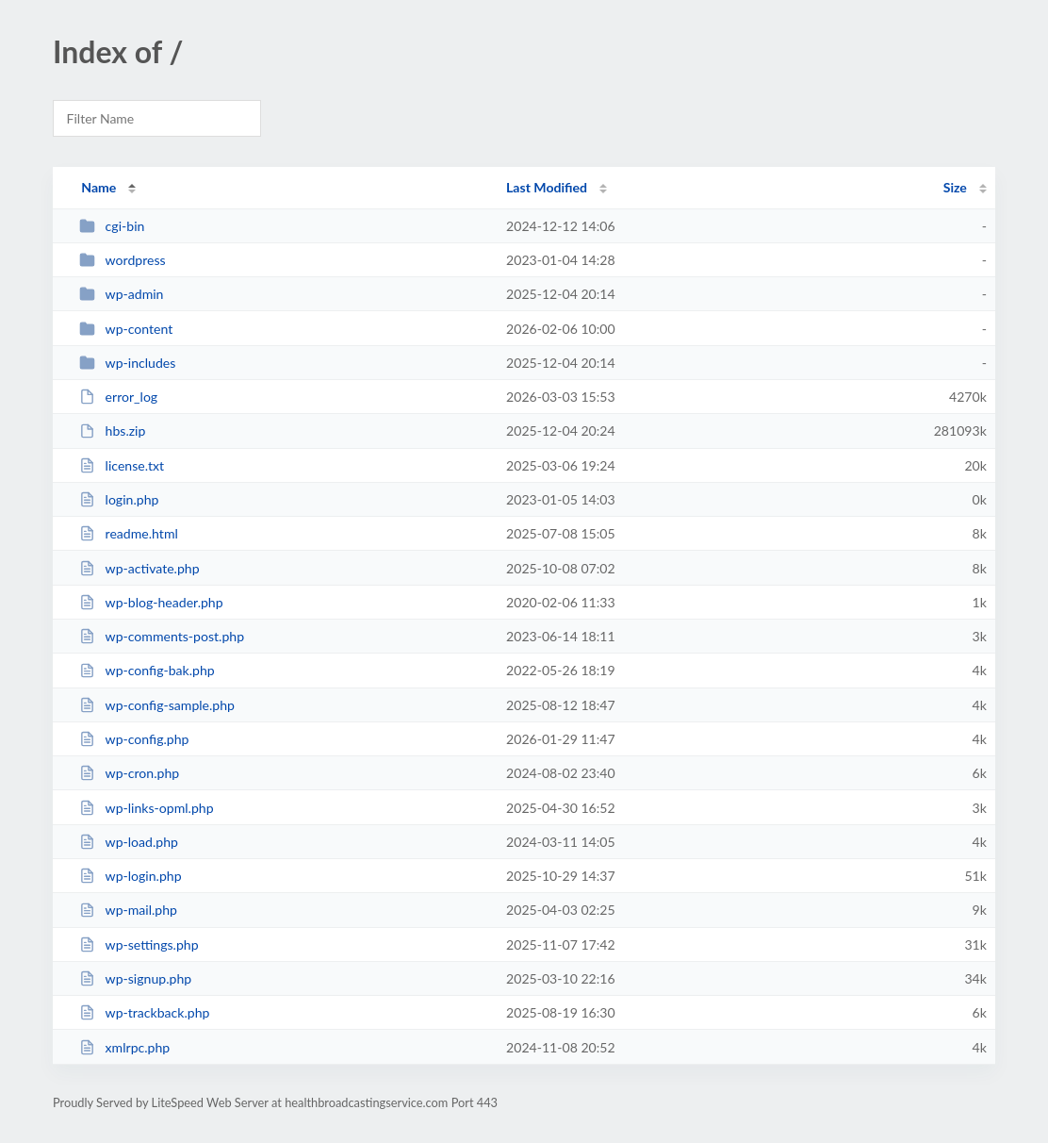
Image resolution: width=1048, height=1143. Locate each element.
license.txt (121, 465)
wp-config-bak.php (147, 670)
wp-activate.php (139, 568)
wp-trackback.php (144, 1012)
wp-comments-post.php (161, 636)
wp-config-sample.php (157, 705)
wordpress (122, 260)
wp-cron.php (129, 773)
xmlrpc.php (124, 1047)
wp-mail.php (128, 910)
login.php (118, 499)
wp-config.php (133, 739)
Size (955, 187)
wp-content (125, 329)
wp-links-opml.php (146, 808)
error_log (118, 397)
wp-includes (127, 363)
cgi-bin (111, 226)
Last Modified (546, 187)
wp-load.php (128, 842)
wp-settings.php (138, 944)
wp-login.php (130, 876)
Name (98, 187)
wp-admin (121, 294)
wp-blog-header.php (150, 602)
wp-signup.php (135, 978)
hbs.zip (112, 430)
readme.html (128, 533)
